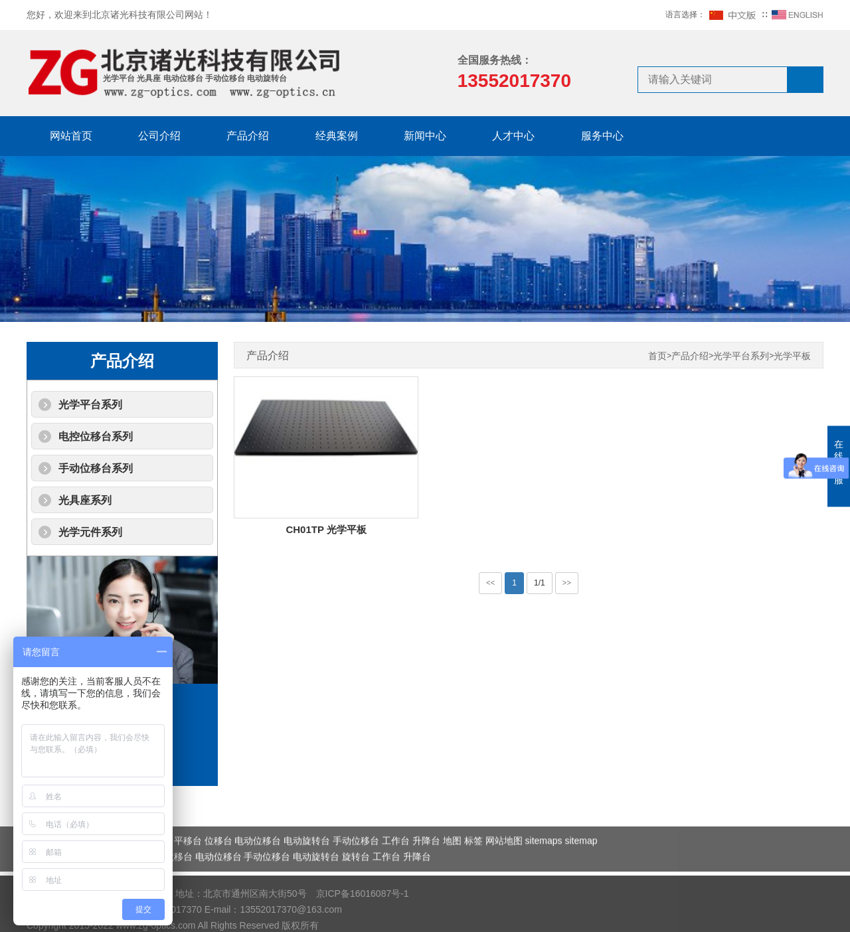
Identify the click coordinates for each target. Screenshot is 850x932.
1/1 (539, 582)
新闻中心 (425, 135)
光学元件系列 (90, 532)
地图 (452, 856)
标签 (473, 856)
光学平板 (792, 356)
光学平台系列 (90, 404)
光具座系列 (85, 500)
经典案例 (336, 135)
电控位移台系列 (95, 436)
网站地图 (504, 856)
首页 (657, 356)
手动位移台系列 (95, 468)
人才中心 (513, 135)
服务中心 (602, 135)
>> (567, 582)
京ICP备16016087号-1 (362, 917)
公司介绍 (159, 135)
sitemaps (543, 856)
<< (490, 582)
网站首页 (71, 135)
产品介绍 (247, 135)
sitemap (581, 856)
